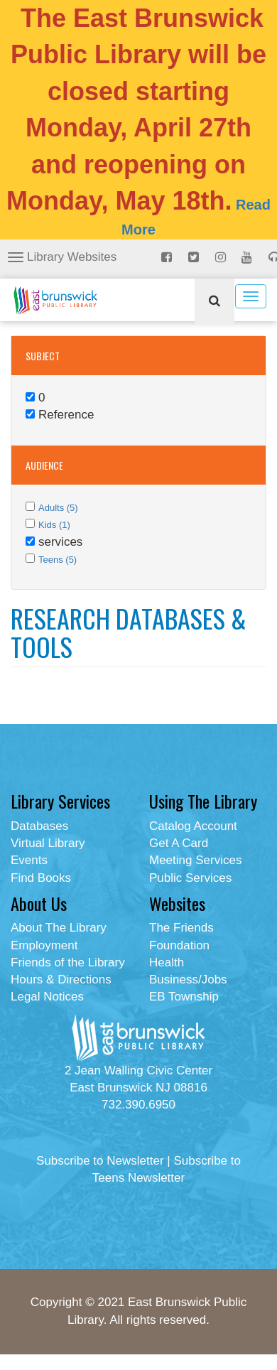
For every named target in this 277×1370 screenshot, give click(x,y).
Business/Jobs (188, 979)
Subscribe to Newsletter (100, 1160)
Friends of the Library (68, 962)
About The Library (59, 927)
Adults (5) (58, 507)
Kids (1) (54, 524)
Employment (44, 945)
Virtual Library (48, 843)
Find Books (41, 878)
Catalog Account (193, 826)
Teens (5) (57, 559)
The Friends (181, 927)
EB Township (184, 996)
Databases (39, 826)
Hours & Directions (61, 979)
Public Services (190, 878)
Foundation (179, 945)
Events (29, 860)
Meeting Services (195, 860)
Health (166, 962)
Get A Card (178, 843)
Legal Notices (47, 996)
